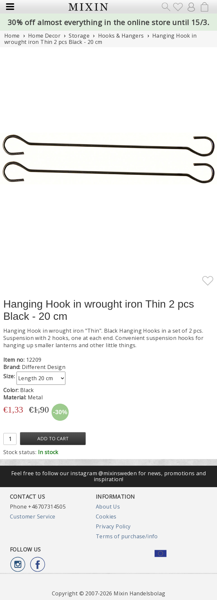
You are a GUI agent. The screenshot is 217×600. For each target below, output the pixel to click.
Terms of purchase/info (127, 536)
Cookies (106, 516)
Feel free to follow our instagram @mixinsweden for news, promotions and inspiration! (108, 476)
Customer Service (32, 516)
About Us (108, 506)
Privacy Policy (113, 526)
